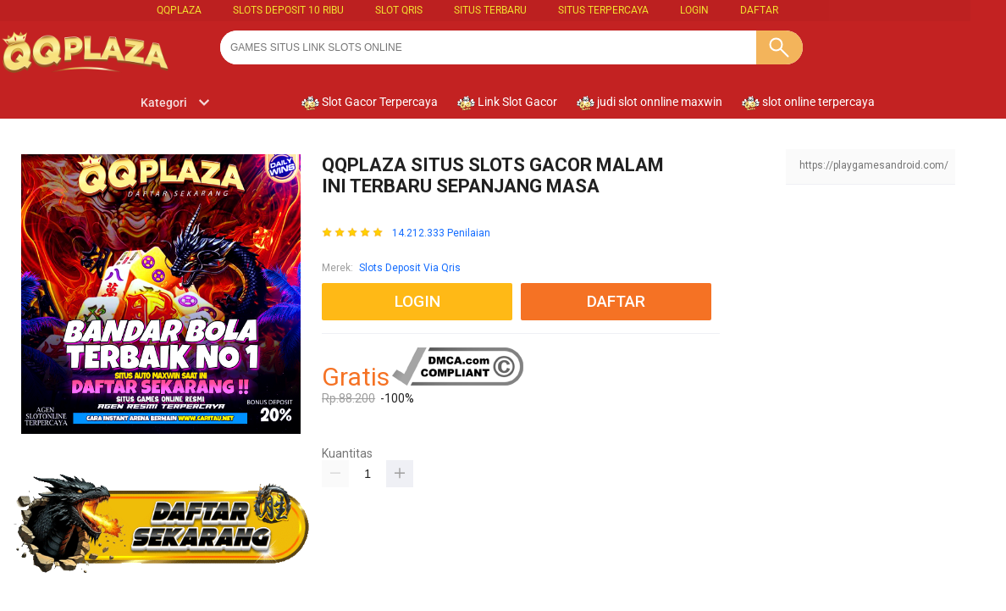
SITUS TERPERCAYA (603, 10)
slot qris (399, 10)
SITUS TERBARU (490, 10)
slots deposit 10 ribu (288, 10)
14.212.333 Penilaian (441, 233)
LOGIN (694, 10)
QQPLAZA (179, 10)
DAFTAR (759, 10)
